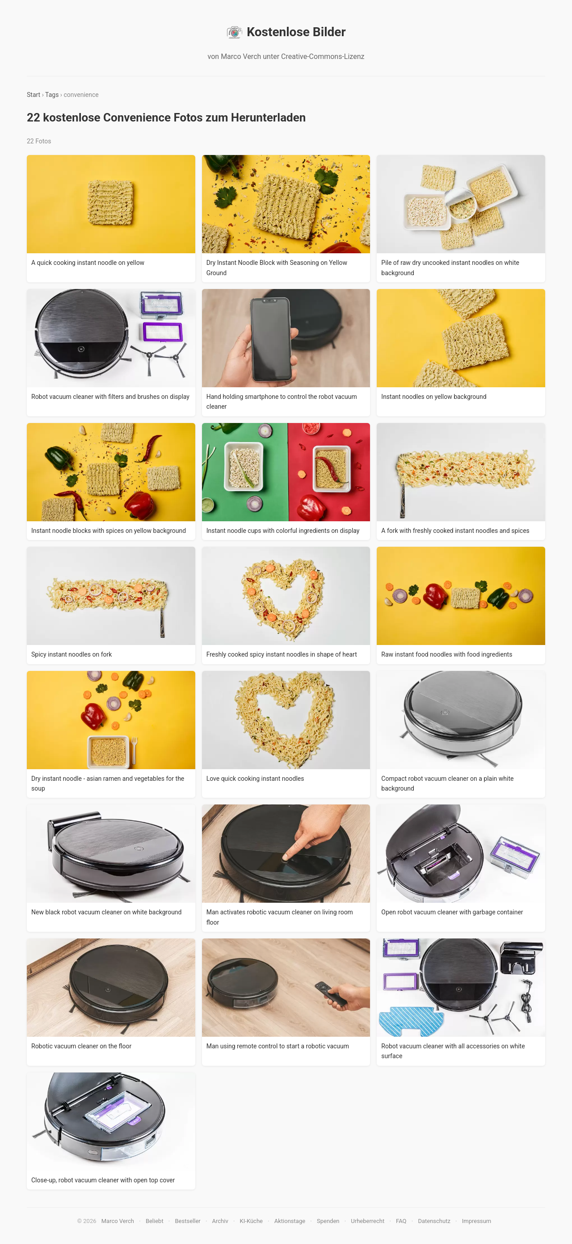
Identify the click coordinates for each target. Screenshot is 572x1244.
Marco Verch (117, 1221)
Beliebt (155, 1221)
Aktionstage (289, 1221)
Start (33, 94)
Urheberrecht (367, 1221)
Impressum (476, 1221)
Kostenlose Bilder (285, 32)
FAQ (401, 1221)
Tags (52, 94)
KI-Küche (251, 1221)
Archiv (220, 1221)
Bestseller (188, 1221)
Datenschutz (434, 1221)
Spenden (328, 1221)
